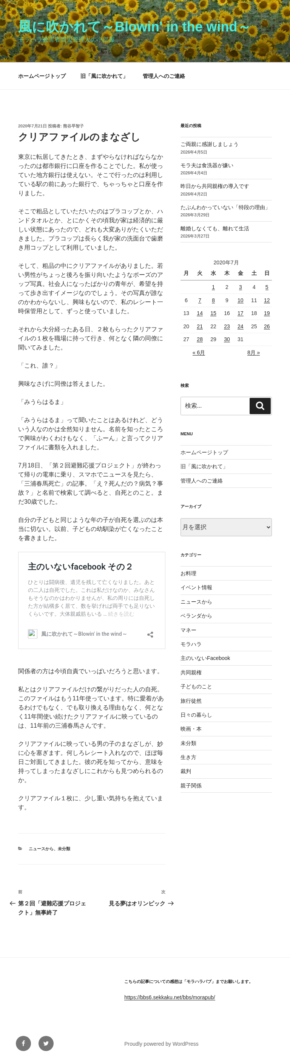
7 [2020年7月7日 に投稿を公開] (199, 300)
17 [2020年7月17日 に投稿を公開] (241, 313)
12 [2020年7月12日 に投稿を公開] (267, 300)
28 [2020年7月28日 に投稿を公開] (200, 339)
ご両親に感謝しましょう (209, 144)
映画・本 (191, 729)
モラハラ (191, 644)
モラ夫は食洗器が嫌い (206, 165)
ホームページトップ (42, 76)
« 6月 (199, 352)
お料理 (188, 573)
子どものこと (196, 686)
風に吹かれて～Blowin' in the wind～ (134, 26)
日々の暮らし (196, 715)
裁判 (185, 771)
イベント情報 (196, 587)
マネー (188, 630)
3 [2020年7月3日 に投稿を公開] (240, 287)
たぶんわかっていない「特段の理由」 (225, 207)
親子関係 (191, 786)
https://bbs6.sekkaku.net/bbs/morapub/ (169, 997)
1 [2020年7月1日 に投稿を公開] (213, 287)
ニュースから (41, 848)
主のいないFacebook (205, 658)
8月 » (253, 352)
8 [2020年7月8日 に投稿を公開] (213, 300)
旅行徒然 (191, 701)
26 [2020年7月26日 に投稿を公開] (267, 326)
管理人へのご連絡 (164, 76)
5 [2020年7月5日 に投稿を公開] (266, 287)
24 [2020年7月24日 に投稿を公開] (241, 326)
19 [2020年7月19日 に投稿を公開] (267, 313)
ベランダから (196, 616)
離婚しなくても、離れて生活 (214, 228)
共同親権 (191, 672)
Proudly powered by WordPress (161, 1044)
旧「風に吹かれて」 (104, 76)
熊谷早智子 (73, 126)
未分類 (64, 848)
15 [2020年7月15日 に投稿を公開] (213, 313)
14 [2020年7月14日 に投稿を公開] (200, 313)
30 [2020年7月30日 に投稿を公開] (227, 339)
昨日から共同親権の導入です (214, 186)
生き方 (188, 757)
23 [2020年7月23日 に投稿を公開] (227, 326)
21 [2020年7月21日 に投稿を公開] (200, 326)
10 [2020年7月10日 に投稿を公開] (241, 300)
